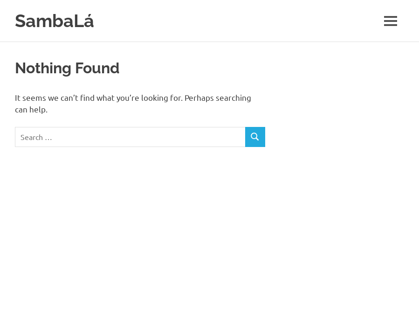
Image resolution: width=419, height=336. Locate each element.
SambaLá (54, 20)
